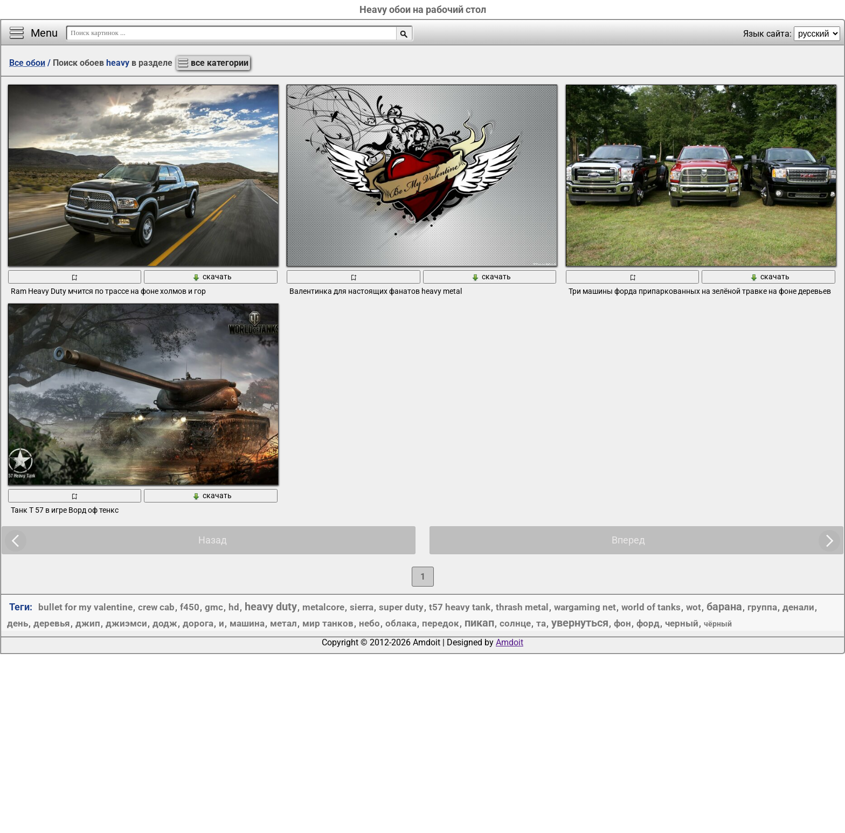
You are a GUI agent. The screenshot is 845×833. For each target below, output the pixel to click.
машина (247, 623)
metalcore (323, 607)
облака (401, 623)
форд (648, 623)
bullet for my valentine (85, 607)
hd (233, 607)
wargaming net (585, 607)
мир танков (328, 623)
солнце (515, 623)
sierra (361, 607)
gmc (214, 607)
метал (283, 623)
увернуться (579, 622)
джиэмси (126, 623)
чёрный (718, 623)
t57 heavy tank (459, 607)
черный (681, 623)
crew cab (156, 607)
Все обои (27, 63)
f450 (189, 607)
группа (762, 607)
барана (724, 606)
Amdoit (509, 642)
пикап (479, 622)
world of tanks (651, 607)
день (17, 623)
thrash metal (522, 607)
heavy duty (271, 606)
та (541, 623)
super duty (401, 607)
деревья (51, 623)
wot (693, 607)
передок (440, 623)
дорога (198, 623)
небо (369, 623)
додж (165, 623)
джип (87, 623)
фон (622, 623)
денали (798, 607)
